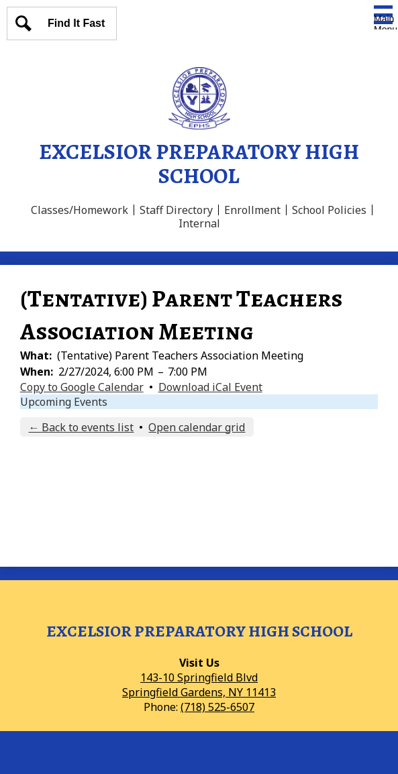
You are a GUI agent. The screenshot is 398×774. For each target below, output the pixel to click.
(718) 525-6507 (217, 707)
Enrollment (252, 210)
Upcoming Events (63, 401)
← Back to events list (81, 427)
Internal (199, 223)
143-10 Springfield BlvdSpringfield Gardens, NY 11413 (199, 685)
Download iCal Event (210, 387)
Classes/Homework (79, 210)
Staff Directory (176, 210)
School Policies (329, 210)
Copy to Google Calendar (82, 387)
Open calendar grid (196, 427)
